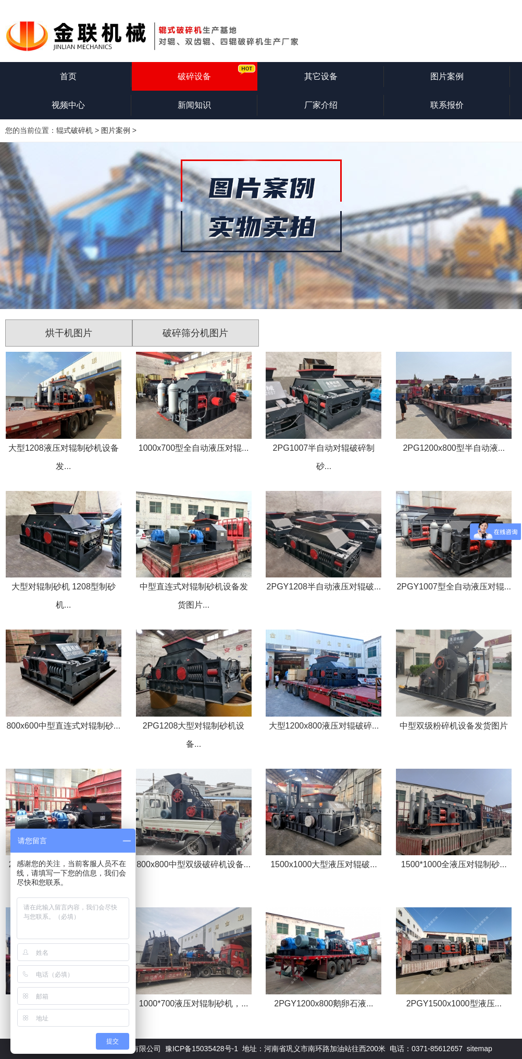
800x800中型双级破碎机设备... (193, 864)
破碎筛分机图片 (195, 333)
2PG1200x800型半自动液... (454, 448)
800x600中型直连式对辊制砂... (63, 725)
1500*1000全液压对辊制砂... (454, 864)
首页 (68, 76)
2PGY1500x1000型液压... (454, 1003)
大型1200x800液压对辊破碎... (324, 725)
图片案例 (447, 76)
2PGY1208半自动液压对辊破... (324, 586)
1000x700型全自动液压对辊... (194, 448)
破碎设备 (194, 76)
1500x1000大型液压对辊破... (323, 864)
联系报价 (447, 105)
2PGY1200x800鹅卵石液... (323, 1003)
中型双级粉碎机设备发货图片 (454, 725)
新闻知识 (194, 105)
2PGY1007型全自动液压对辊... (453, 586)
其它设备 (321, 76)
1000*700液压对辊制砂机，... (193, 1003)
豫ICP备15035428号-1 (201, 1048)
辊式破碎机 (74, 130)
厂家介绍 (321, 105)
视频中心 (68, 105)
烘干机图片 (68, 333)
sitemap (479, 1048)
